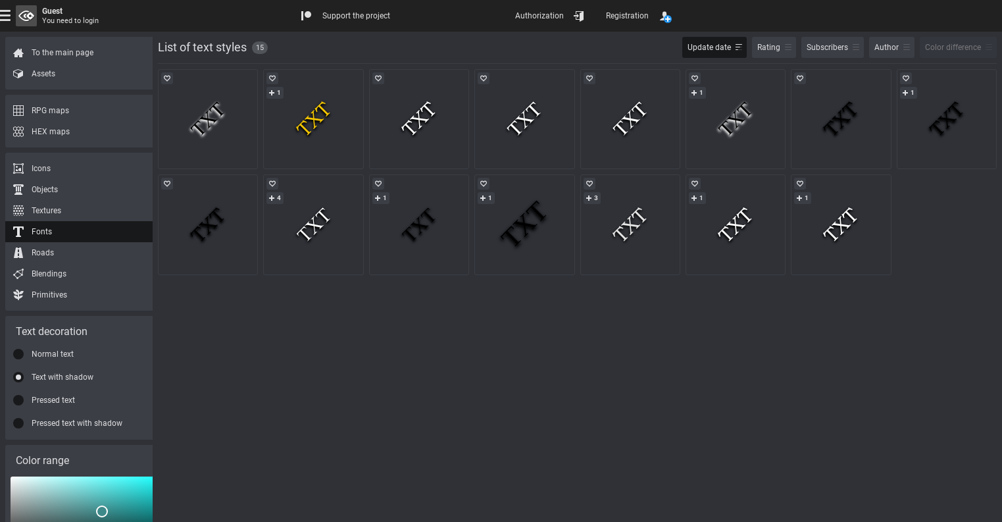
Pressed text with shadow (77, 423)
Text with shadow (62, 377)
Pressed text (53, 400)
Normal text (53, 354)
